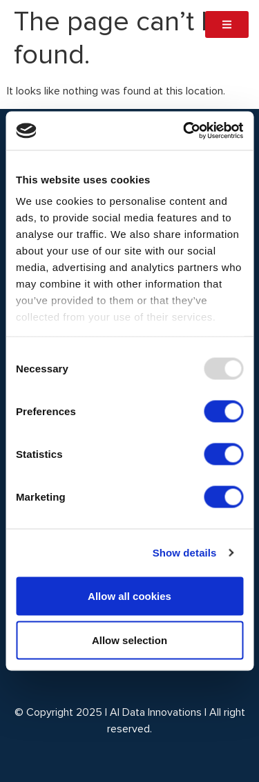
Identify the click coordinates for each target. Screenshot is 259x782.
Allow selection (129, 639)
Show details (185, 553)
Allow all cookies (129, 595)
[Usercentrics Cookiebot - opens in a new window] (184, 131)
